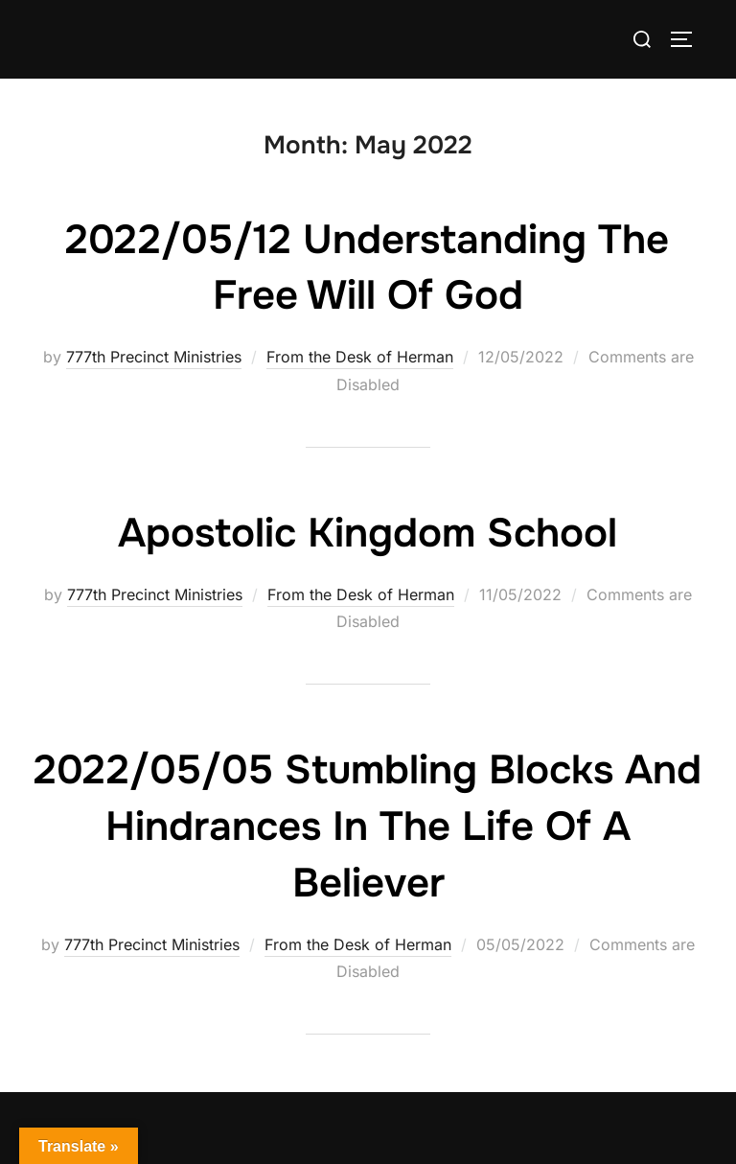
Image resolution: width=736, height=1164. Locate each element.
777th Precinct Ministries (154, 356)
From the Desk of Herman (359, 356)
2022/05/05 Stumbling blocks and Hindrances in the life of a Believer (368, 826)
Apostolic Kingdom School (367, 533)
